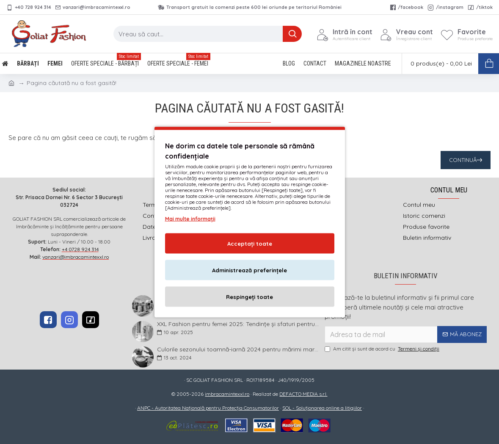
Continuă (463, 159)
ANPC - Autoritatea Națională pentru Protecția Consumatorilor (208, 408)
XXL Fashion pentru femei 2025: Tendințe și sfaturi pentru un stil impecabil (238, 324)
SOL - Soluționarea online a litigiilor (322, 408)
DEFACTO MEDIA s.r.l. (303, 394)
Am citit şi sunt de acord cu (383, 349)
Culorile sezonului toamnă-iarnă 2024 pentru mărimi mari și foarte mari (238, 349)
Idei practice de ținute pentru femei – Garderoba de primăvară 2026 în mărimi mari (238, 298)
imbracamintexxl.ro (227, 394)
